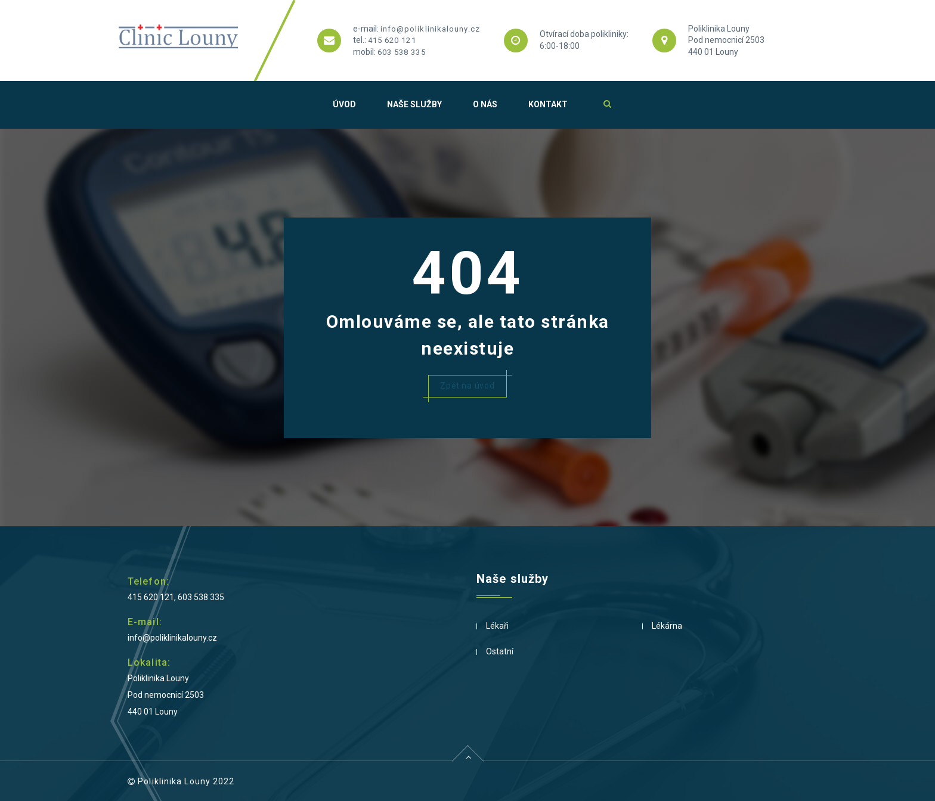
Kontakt (548, 104)
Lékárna (667, 626)
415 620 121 (392, 40)
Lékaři (497, 626)
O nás (485, 104)
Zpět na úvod (467, 385)
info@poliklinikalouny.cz (430, 28)
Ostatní (499, 651)
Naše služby (414, 104)
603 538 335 (401, 52)
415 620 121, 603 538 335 (176, 597)
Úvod (344, 104)
